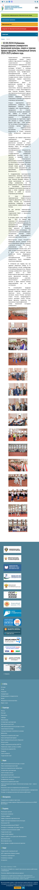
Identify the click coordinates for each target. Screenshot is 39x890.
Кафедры (3, 717)
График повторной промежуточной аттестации (13, 820)
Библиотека (4, 733)
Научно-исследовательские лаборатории (11, 768)
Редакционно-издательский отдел (10, 735)
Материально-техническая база (9, 700)
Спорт (4, 847)
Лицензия (3, 691)
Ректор (3, 710)
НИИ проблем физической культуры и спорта (12, 726)
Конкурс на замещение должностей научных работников (15, 792)
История (3, 687)
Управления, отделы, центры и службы (11, 746)
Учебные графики (5, 816)
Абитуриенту (7, 796)
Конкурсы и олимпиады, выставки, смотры (12, 827)
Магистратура (4, 719)
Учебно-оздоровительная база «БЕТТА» (11, 744)
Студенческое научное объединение (10, 777)
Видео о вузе (4, 703)
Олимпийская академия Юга (8, 749)
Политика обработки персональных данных (12, 873)
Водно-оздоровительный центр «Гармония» (12, 740)
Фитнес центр (4, 742)
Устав (2, 689)
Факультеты (4, 715)
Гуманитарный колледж (7, 728)
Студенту (5, 808)
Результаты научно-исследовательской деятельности (15, 787)
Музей (2, 698)
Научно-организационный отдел (9, 766)
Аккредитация (4, 694)
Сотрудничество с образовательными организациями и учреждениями (19, 790)
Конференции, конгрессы (7, 779)
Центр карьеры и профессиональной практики (13, 843)
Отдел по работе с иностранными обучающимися (13, 836)
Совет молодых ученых (7, 772)
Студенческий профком (7, 834)
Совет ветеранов (5, 753)
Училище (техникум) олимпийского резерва (12, 731)
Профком (3, 751)
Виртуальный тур (7, 24)
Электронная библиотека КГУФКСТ (10, 825)
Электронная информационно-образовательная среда (17, 15)
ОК (23, 887)
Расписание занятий (6, 811)
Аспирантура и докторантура (8, 722)
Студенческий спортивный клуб (9, 851)
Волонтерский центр (6, 841)
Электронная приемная (8, 20)
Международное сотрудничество (9, 696)
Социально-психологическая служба (10, 829)
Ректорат (3, 713)
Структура (6, 707)
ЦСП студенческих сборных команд (10, 853)
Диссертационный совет (7, 724)
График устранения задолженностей (10, 818)
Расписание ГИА (5, 823)
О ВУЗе (5, 684)
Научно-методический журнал (9, 737)
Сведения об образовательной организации (14, 29)
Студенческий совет (6, 755)
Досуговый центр (5, 838)
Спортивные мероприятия (8, 855)
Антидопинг (4, 860)
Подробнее (17, 887)
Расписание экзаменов (7, 814)
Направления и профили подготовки (10, 800)
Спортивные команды (7, 858)
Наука (4, 760)
